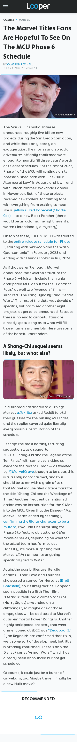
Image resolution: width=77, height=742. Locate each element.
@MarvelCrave (21, 471)
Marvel (24, 19)
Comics (9, 19)
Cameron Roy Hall (20, 64)
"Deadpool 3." (59, 630)
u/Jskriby (24, 412)
